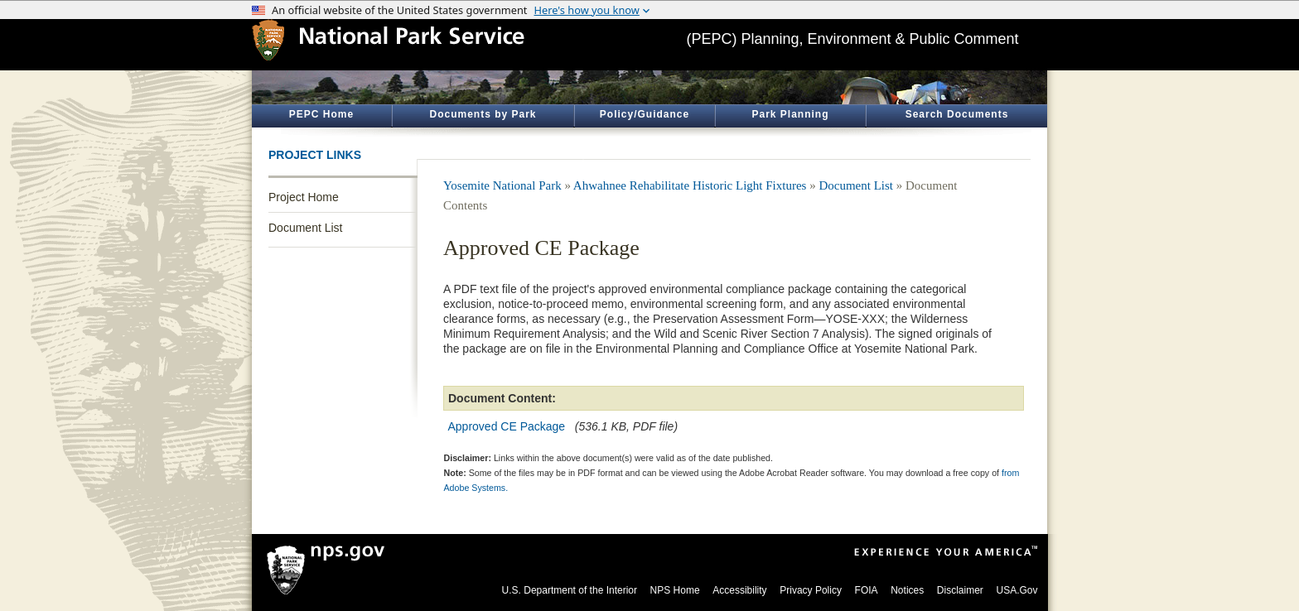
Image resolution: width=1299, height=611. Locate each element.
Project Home (303, 197)
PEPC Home (321, 114)
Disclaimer (960, 590)
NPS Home (675, 590)
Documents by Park (482, 114)
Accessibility (739, 590)
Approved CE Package (507, 426)
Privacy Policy (811, 590)
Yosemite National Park (502, 185)
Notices (907, 590)
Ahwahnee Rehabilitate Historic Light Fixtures (690, 185)
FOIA (866, 590)
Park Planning (789, 114)
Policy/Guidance (644, 114)
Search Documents (957, 114)
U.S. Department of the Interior (569, 590)
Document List (305, 227)
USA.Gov (1016, 590)
